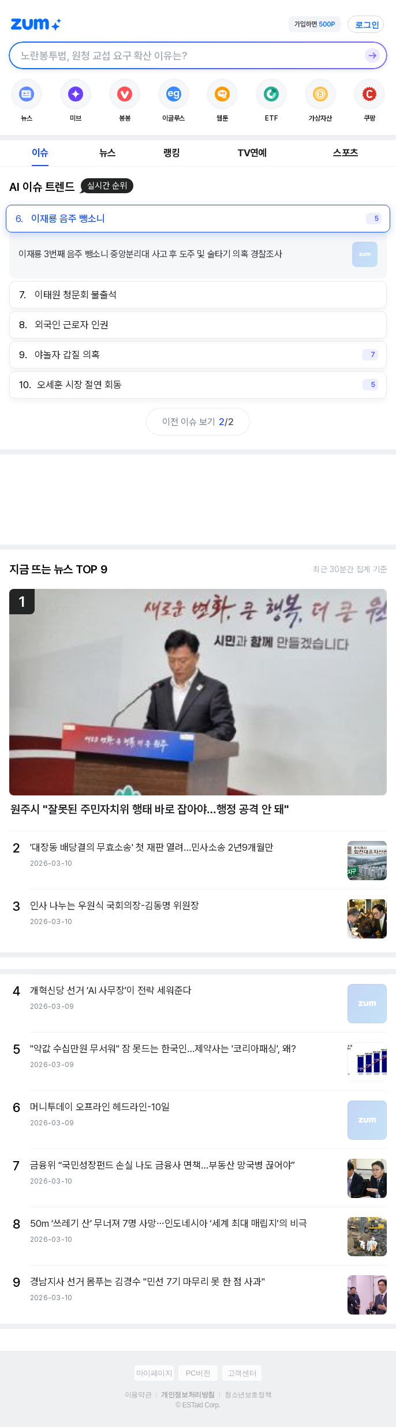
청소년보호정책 (248, 1395)
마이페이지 (154, 1373)
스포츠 (345, 153)
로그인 (367, 24)
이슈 (40, 153)
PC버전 (198, 1373)
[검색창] (183, 55)
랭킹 (171, 153)
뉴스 (107, 153)
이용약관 (138, 1395)
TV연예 (252, 153)
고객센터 (241, 1373)
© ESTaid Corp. (197, 1405)
